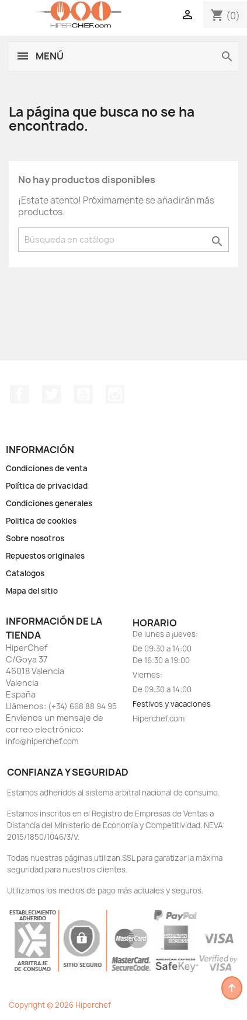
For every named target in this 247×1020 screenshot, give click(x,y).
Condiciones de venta (47, 468)
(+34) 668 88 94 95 (82, 706)
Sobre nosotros (35, 538)
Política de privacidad (47, 486)
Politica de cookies (41, 521)
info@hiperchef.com (42, 741)
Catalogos (25, 573)
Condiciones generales (49, 503)
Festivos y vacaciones (172, 704)
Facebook (19, 394)
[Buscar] (123, 239)
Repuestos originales (45, 556)
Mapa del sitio (32, 591)
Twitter (51, 394)
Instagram (115, 394)
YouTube (83, 394)
